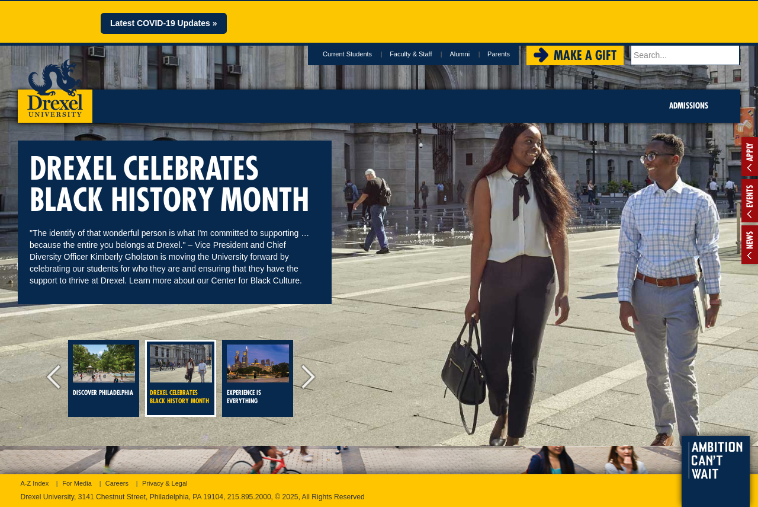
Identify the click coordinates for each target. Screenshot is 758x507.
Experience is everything (258, 375)
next (305, 378)
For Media (77, 483)
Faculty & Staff (412, 54)
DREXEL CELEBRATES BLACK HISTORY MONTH (181, 375)
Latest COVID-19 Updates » (163, 23)
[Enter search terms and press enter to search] (686, 55)
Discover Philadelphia (104, 371)
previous (56, 378)
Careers (117, 483)
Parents (500, 54)
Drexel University (55, 84)
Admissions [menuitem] (688, 105)
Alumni (461, 54)
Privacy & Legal (164, 483)
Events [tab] (749, 196)
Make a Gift (586, 55)
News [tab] (749, 240)
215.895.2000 (249, 497)
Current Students (349, 54)
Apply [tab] (749, 152)
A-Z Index (35, 483)
